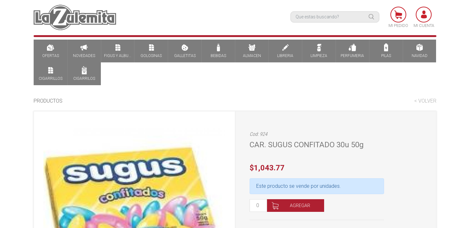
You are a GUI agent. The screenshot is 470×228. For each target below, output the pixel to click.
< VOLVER (425, 101)
